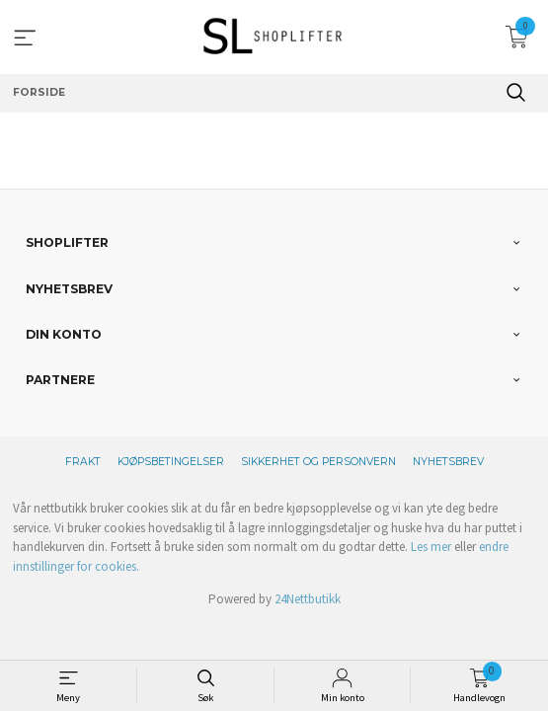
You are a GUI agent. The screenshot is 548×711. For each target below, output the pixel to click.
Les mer (431, 546)
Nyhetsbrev (448, 461)
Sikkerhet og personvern (318, 461)
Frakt (83, 461)
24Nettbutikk (307, 599)
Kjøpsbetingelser (170, 461)
